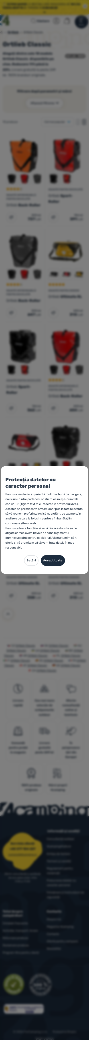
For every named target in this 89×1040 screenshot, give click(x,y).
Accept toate (52, 560)
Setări (31, 560)
